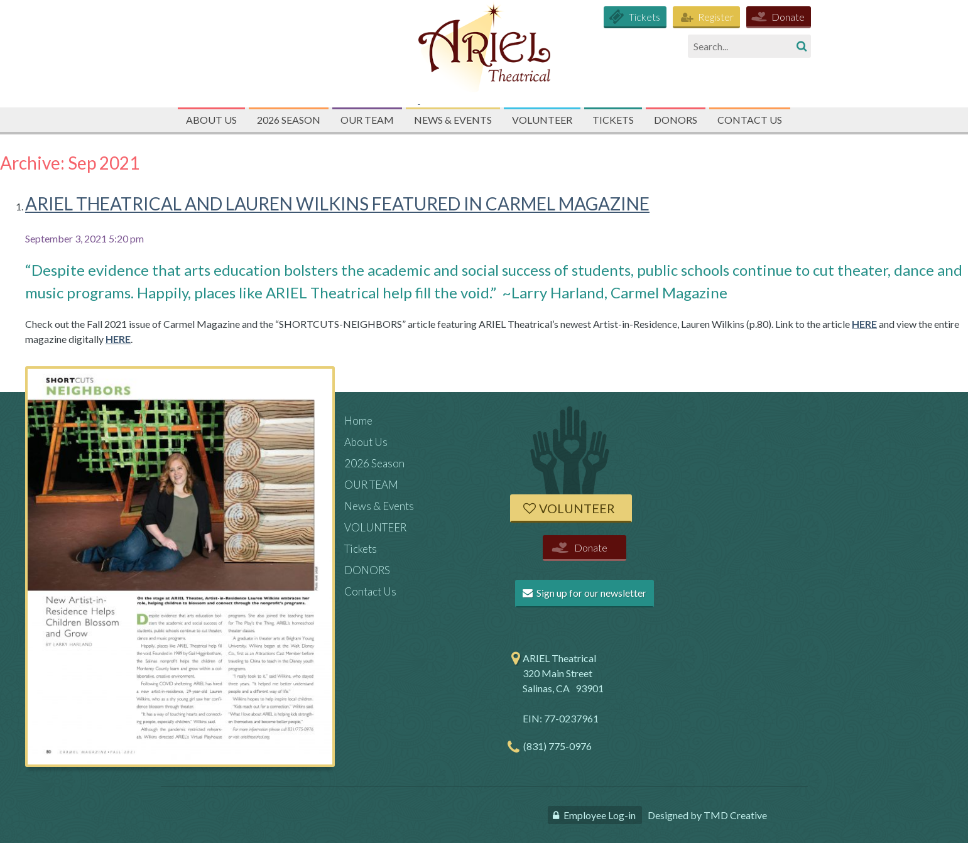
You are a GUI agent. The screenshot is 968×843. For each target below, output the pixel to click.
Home (358, 420)
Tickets (644, 17)
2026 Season (288, 120)
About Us (211, 120)
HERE (864, 324)
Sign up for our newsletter (584, 593)
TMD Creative (735, 815)
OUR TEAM (367, 120)
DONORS (675, 120)
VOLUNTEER (542, 120)
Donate (788, 17)
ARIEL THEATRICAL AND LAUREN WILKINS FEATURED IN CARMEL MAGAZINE (337, 203)
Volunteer (577, 508)
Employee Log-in (599, 815)
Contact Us (749, 120)
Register (716, 17)
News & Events (453, 120)
